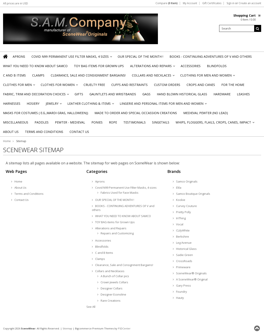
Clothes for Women (59, 86)
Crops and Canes (201, 85)
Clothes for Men (18, 86)
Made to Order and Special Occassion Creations (135, 113)
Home (7, 141)
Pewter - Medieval (70, 122)
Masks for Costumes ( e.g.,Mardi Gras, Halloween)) (45, 113)
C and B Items (14, 75)
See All (90, 307)
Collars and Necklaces (153, 76)
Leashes (243, 94)
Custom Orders (167, 85)
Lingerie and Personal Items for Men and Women (163, 104)
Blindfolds (217, 66)
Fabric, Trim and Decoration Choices (35, 95)
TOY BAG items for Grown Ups (99, 66)
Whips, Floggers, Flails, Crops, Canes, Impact (215, 123)
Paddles (42, 122)
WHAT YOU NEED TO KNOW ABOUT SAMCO (35, 66)
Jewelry (53, 104)
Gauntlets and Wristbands (112, 94)
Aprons (19, 56)
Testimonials (134, 122)
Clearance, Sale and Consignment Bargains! (88, 75)
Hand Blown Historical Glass (182, 94)
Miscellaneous (15, 122)
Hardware (222, 94)
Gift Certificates (211, 3)
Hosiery (33, 103)
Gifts (79, 94)
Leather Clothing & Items (90, 104)
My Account (190, 3)
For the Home (232, 85)
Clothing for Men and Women (207, 76)
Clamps (38, 75)
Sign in (230, 3)
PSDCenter (124, 328)
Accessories (191, 66)
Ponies (97, 122)
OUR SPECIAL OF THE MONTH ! (140, 56)
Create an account (250, 3)
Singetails (160, 122)
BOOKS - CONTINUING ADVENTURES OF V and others (211, 56)
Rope (113, 122)
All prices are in (15, 3)
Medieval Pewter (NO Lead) (205, 113)
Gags (146, 94)
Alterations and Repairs (152, 67)
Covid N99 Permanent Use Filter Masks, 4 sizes (71, 57)
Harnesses (11, 103)
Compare (167, 3)
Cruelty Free (94, 85)
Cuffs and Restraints (129, 85)
